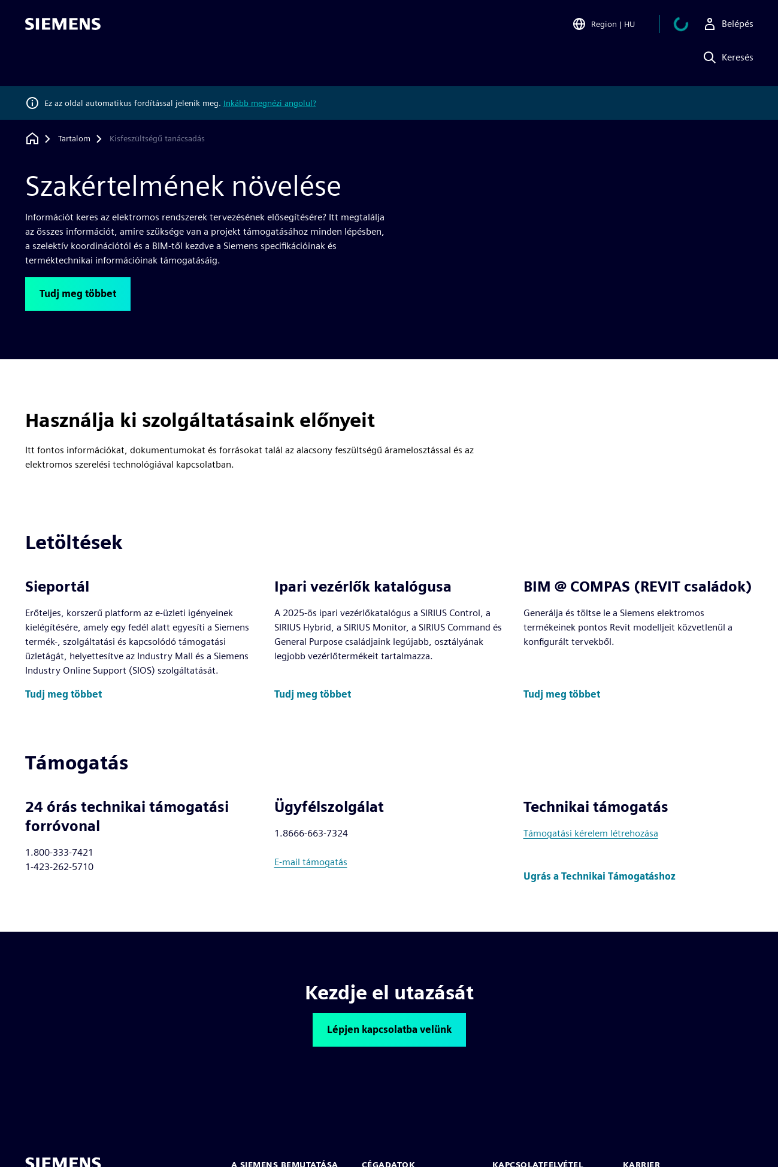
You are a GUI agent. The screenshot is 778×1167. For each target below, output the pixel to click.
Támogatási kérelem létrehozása (590, 833)
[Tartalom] (74, 139)
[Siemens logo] (63, 26)
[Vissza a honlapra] (32, 138)
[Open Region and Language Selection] (618, 26)
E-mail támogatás (310, 862)
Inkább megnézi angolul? (269, 103)
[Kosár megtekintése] (688, 26)
